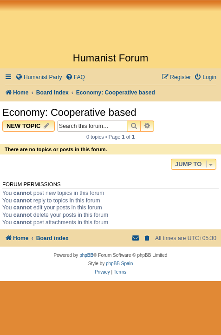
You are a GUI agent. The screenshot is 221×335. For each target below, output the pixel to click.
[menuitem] (38, 77)
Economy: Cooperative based (69, 112)
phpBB (86, 255)
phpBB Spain (119, 263)
